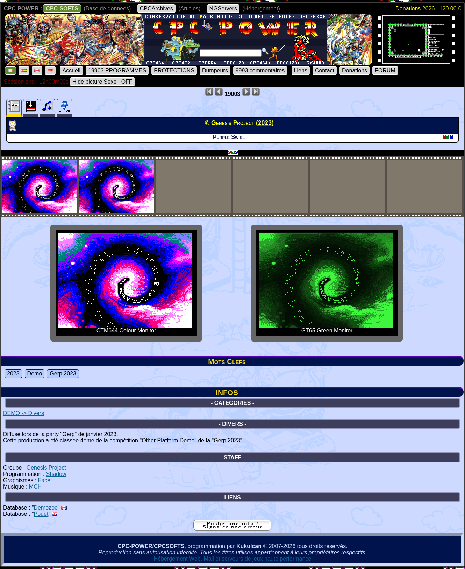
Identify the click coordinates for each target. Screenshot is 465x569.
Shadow (56, 474)
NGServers (223, 9)
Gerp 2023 (63, 374)
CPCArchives (156, 9)
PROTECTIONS (174, 70)
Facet (45, 480)
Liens (300, 70)
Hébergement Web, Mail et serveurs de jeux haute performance (233, 559)
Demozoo (46, 508)
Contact (324, 70)
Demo (34, 374)
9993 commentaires (260, 70)
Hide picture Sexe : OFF (102, 82)
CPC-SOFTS (62, 9)
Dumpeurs (215, 70)
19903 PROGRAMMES (117, 70)
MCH (35, 487)
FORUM (385, 70)
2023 (13, 374)
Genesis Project (46, 468)
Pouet (41, 514)
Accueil (71, 70)
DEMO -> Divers (23, 413)
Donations (354, 70)
